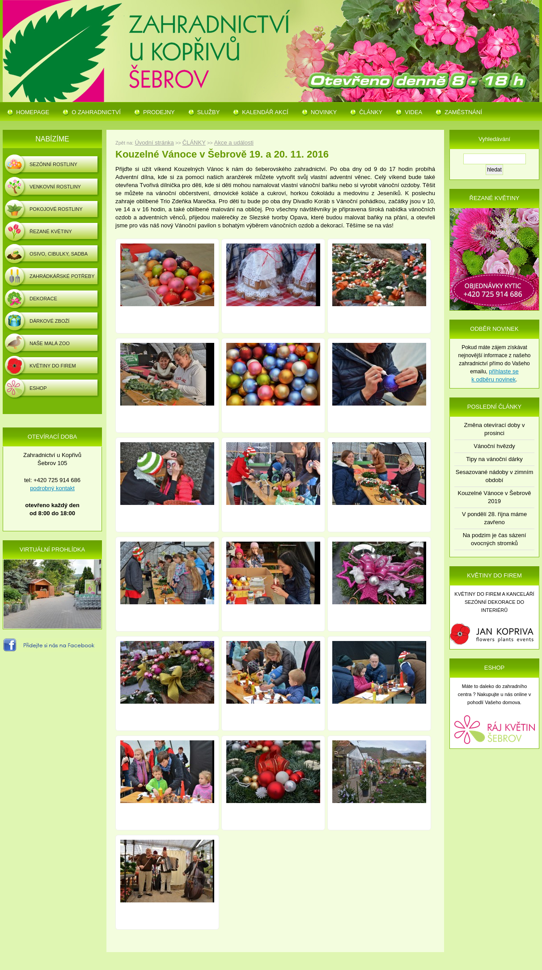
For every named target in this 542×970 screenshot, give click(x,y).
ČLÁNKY (194, 142)
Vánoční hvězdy (494, 446)
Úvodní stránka (154, 142)
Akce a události (234, 142)
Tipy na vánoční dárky (494, 459)
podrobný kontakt (52, 488)
